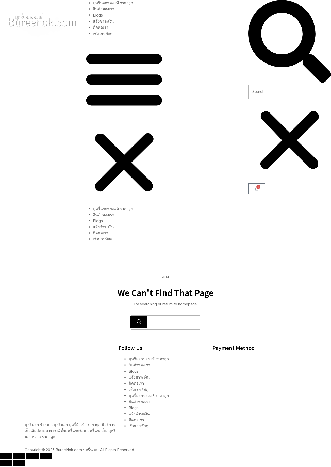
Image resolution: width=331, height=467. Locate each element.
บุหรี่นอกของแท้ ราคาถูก (113, 3)
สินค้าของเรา (103, 9)
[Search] (138, 322)
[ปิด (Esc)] (46, 457)
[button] (124, 121)
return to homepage (179, 304)
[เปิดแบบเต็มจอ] (19, 457)
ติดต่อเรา (100, 27)
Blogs (98, 15)
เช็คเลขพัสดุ (103, 33)
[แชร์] (32, 457)
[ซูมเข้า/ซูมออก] (6, 457)
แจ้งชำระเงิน (103, 21)
